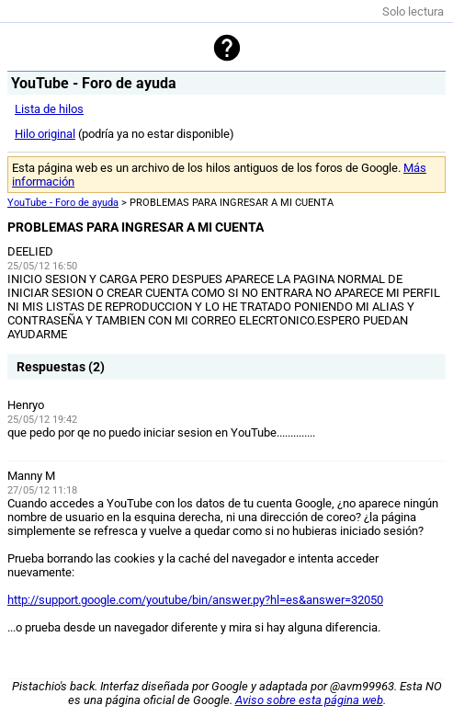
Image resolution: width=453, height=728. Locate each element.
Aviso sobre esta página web (309, 700)
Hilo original (45, 134)
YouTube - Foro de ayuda (63, 203)
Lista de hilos (49, 109)
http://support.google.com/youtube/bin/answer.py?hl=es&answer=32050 (195, 600)
